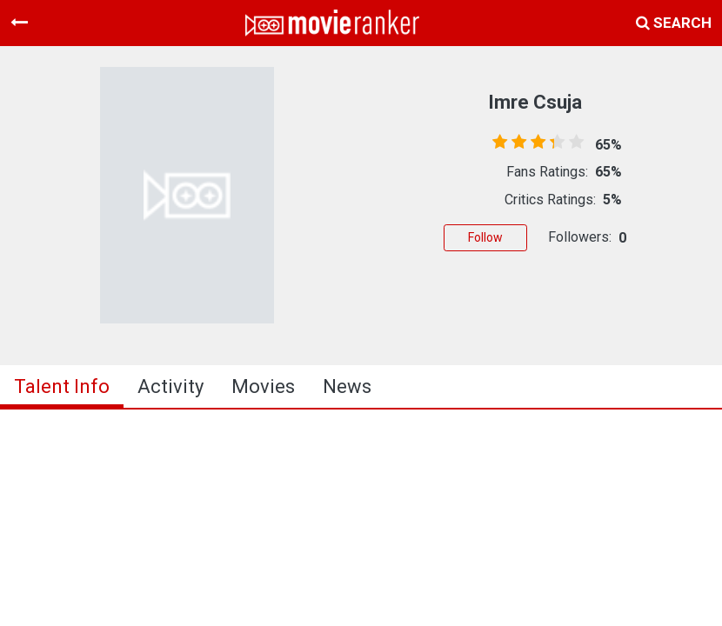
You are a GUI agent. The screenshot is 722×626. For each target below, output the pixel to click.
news (347, 386)
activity (170, 386)
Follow (485, 237)
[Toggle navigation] (19, 22)
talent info (62, 386)
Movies (263, 386)
